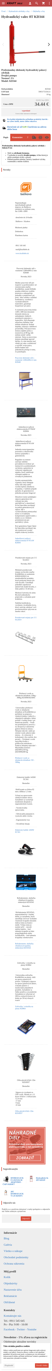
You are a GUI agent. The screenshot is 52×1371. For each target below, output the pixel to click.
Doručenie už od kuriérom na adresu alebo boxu (26, 128)
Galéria (8, 1244)
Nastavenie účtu (13, 1289)
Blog (6, 1238)
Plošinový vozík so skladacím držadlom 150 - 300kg (25, 760)
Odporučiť (26, 1219)
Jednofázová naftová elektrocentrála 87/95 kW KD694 (24, 541)
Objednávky (10, 1283)
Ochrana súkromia (14, 1263)
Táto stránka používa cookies (16, 1346)
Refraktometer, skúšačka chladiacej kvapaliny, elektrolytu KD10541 (24, 946)
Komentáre (17, 137)
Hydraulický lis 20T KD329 (42, 1179)
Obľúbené (9, 1302)
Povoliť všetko (41, 1365)
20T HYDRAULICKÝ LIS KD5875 (17, 1194)
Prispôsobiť (9, 1365)
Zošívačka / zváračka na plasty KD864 (24, 1008)
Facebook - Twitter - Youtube (20, 1329)
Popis (5, 137)
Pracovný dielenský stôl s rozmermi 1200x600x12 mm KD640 (25, 360)
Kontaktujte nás (12, 1315)
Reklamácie (10, 1296)
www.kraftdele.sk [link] (22, 253)
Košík (7, 1277)
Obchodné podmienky (16, 1257)
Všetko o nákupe (13, 1251)
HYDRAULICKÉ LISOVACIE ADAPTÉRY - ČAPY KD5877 (13, 1181)
